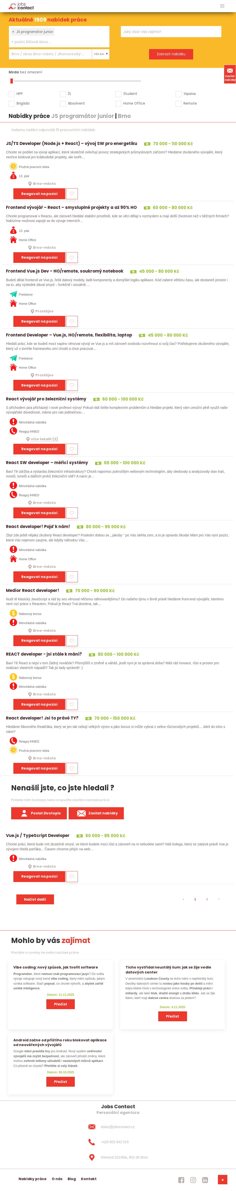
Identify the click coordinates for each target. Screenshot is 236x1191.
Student (130, 93)
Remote (190, 103)
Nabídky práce (33, 1178)
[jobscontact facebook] (181, 1180)
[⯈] (219, 899)
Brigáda (23, 103)
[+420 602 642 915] (118, 1142)
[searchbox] (56, 42)
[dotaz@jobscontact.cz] (118, 1127)
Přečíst (60, 1004)
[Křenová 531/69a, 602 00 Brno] (118, 1157)
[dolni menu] (222, 1179)
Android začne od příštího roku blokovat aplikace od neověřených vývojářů (60, 1042)
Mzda (14, 72)
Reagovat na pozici (39, 193)
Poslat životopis (39, 813)
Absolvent (76, 103)
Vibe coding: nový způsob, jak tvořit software (55, 967)
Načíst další (35, 899)
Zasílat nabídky (230, 74)
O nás (57, 1178)
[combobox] (59, 36)
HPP (20, 93)
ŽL (69, 93)
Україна (190, 93)
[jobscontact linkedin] (205, 1180)
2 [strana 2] (207, 899)
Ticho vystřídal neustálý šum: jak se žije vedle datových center (168, 969)
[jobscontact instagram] (193, 1180)
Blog (72, 1178)
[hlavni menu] (222, 6)
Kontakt (89, 1178)
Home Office (134, 103)
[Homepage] (21, 6)
